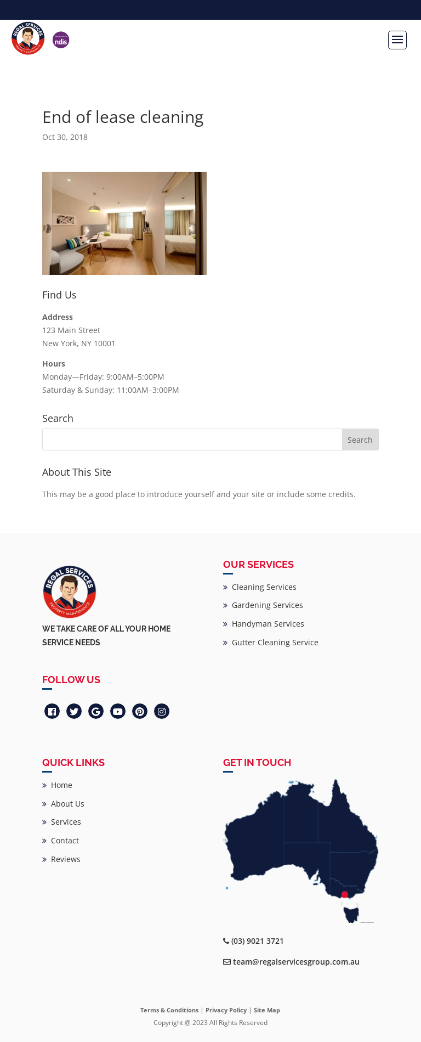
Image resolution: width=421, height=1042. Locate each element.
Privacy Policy (226, 1010)
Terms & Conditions (169, 1010)
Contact (60, 840)
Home (57, 785)
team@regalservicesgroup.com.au (296, 961)
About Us (63, 803)
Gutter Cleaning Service (270, 642)
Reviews (61, 859)
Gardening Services (263, 605)
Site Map (267, 1010)
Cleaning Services (260, 587)
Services (61, 821)
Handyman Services (263, 623)
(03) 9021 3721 (257, 941)
